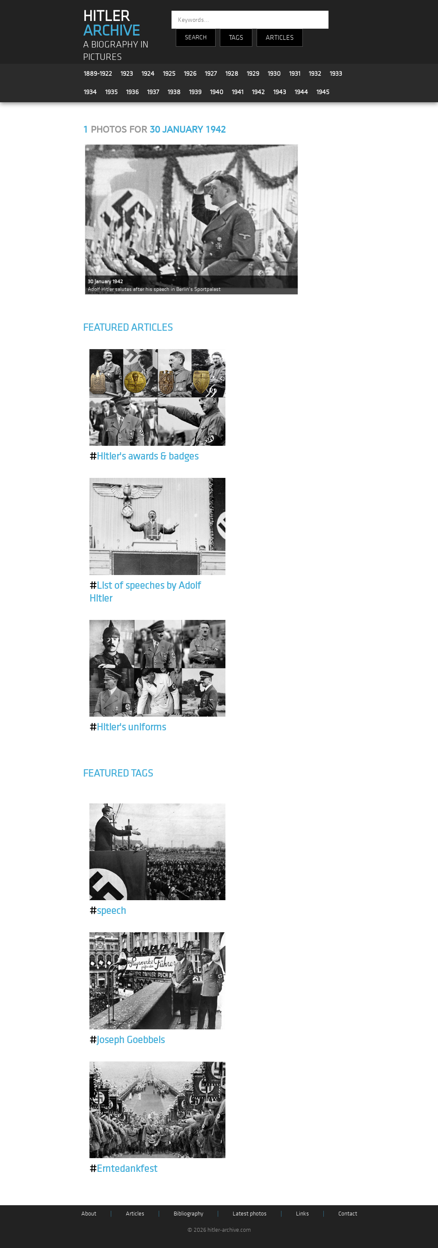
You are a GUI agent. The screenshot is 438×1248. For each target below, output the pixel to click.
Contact (347, 1213)
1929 (253, 73)
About (88, 1213)
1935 (111, 92)
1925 (169, 73)
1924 (148, 73)
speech (107, 910)
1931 (294, 73)
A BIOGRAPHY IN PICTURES (115, 51)
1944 (301, 92)
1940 (216, 92)
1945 (323, 92)
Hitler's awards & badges (143, 456)
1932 (315, 73)
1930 (274, 73)
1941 (237, 92)
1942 (258, 92)
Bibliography (188, 1213)
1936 (132, 92)
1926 (190, 73)
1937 (153, 92)
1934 (90, 92)
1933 (336, 73)
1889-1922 (98, 73)
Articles (135, 1213)
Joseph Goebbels (127, 1040)
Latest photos (249, 1213)
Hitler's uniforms (127, 727)
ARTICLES (280, 37)
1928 (231, 73)
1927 (211, 73)
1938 (174, 92)
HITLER (111, 23)
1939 (195, 92)
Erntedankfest (123, 1168)
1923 (127, 73)
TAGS (236, 37)
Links (302, 1213)
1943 (279, 92)
